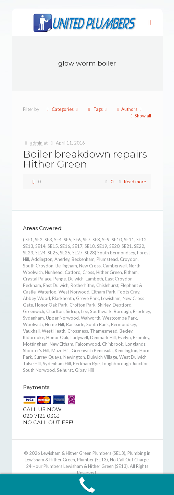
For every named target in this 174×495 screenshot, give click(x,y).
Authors (129, 109)
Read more (135, 181)
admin (36, 143)
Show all (139, 115)
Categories (62, 109)
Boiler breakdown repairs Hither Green (85, 159)
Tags (97, 109)
